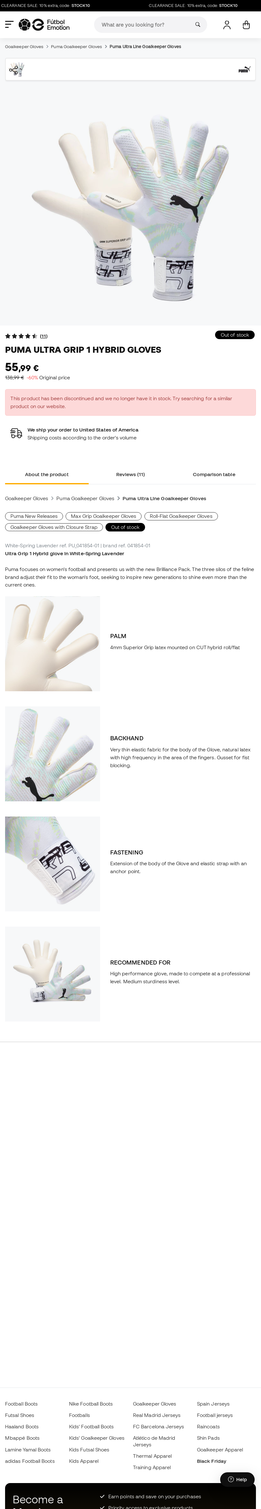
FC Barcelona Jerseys (158, 1426)
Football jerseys (215, 1415)
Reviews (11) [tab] (130, 474)
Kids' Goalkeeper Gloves (96, 1438)
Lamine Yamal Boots (28, 1449)
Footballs (79, 1415)
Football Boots (21, 1404)
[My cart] (246, 25)
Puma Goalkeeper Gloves (76, 46)
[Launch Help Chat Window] (237, 1479)
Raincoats (208, 1426)
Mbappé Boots (22, 1438)
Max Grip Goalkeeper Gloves (103, 516)
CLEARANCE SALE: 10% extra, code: (49, 5)
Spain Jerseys (213, 1404)
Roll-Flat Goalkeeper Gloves (181, 516)
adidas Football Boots (30, 1461)
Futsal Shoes (19, 1415)
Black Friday (211, 1461)
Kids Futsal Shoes (89, 1449)
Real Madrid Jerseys (157, 1415)
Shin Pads (208, 1438)
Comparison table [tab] (214, 474)
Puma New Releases (34, 516)
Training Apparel (152, 1467)
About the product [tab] (46, 474)
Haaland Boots (22, 1426)
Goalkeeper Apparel (220, 1449)
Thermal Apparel (152, 1456)
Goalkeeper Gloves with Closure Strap (54, 527)
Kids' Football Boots (91, 1426)
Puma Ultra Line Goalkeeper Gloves (145, 46)
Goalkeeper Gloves (24, 46)
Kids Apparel (84, 1461)
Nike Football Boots (91, 1404)
